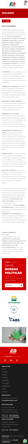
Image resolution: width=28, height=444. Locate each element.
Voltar (6, 21)
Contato (4, 391)
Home (4, 369)
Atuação (4, 374)
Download (14, 285)
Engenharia (5, 386)
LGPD (4, 389)
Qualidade (5, 380)
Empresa (4, 372)
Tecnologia (5, 383)
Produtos (5, 377)
